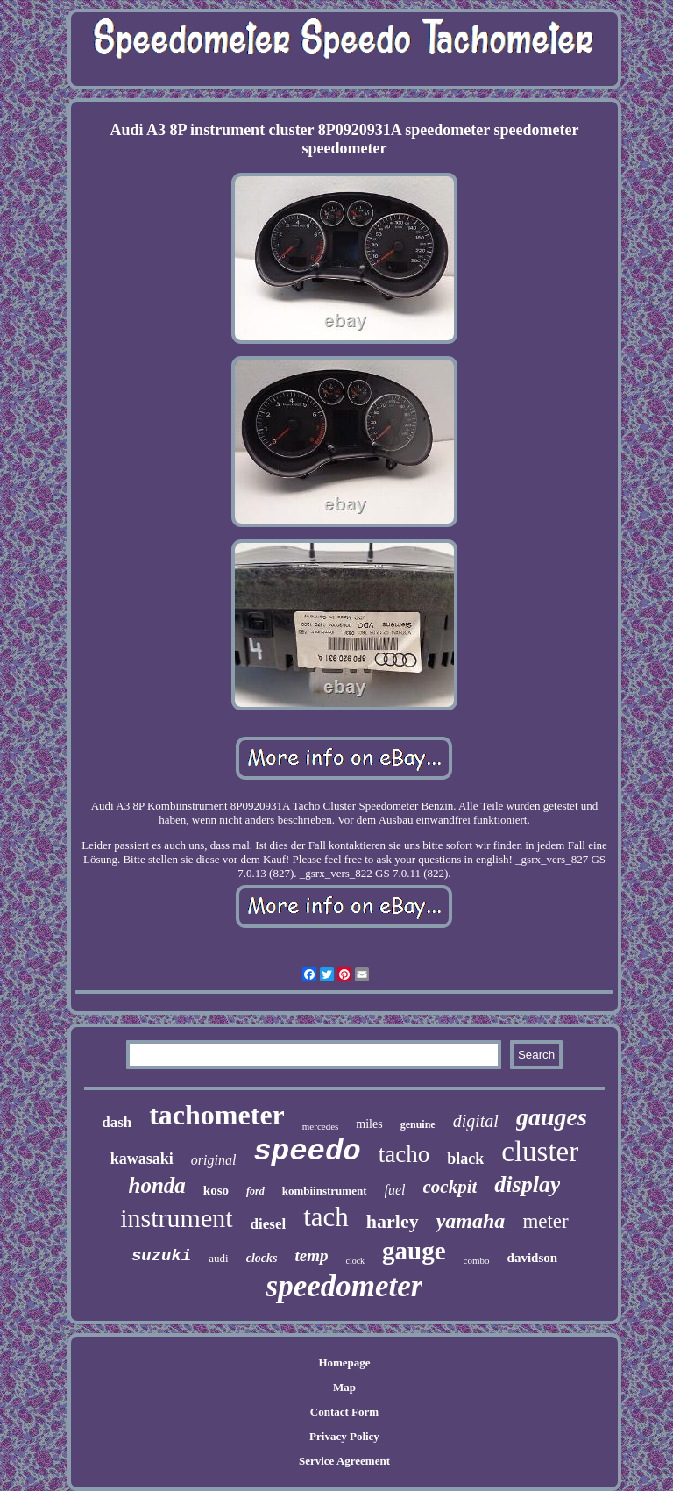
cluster (539, 1151)
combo (477, 1260)
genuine (418, 1124)
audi (218, 1258)
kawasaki (142, 1158)
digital (476, 1121)
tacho (404, 1154)
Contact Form (344, 1411)
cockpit (450, 1186)
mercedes (320, 1126)
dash (116, 1122)
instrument (176, 1217)
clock (355, 1261)
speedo (306, 1151)
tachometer (217, 1115)
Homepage (344, 1362)
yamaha (471, 1220)
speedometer (344, 1286)
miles (369, 1124)
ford (255, 1191)
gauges (551, 1117)
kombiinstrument (324, 1190)
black (465, 1158)
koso (216, 1190)
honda (157, 1185)
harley (392, 1221)
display (527, 1184)
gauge (414, 1251)
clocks (262, 1258)
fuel (395, 1189)
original (214, 1159)
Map (344, 1387)
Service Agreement (344, 1460)
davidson (532, 1258)
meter (545, 1221)
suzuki (161, 1256)
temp (311, 1255)
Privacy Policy (344, 1436)
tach (326, 1217)
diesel (269, 1224)
